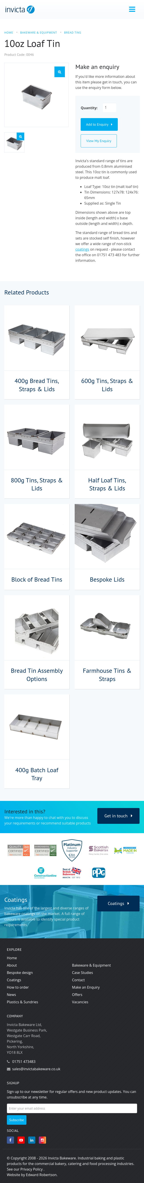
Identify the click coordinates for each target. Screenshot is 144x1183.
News (11, 994)
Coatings (118, 903)
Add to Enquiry (99, 124)
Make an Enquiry (86, 987)
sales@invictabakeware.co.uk (36, 1068)
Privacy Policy (31, 1169)
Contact (78, 979)
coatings (82, 249)
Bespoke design (20, 972)
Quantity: (89, 107)
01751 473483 (24, 1061)
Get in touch (118, 816)
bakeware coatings (19, 913)
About (12, 965)
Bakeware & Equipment (91, 965)
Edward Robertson (41, 1174)
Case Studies (82, 972)
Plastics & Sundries (22, 1002)
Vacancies (80, 1002)
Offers (77, 994)
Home (12, 957)
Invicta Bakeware (62, 1158)
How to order (18, 987)
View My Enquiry (98, 141)
